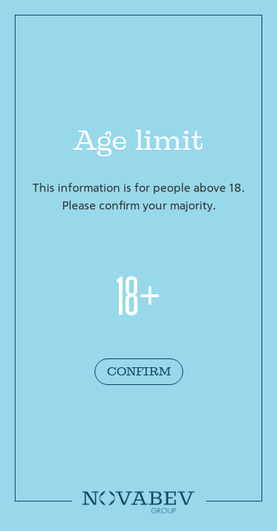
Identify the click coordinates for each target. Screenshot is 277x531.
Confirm (139, 371)
